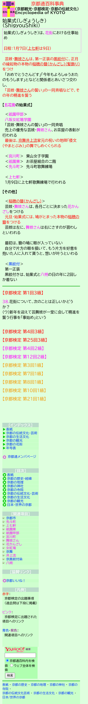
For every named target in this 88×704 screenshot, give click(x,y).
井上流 (31, 140)
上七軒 (33, 48)
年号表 (11, 448)
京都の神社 (15, 486)
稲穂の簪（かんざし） (25, 201)
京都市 (11, 518)
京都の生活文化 (17, 436)
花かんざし (14, 544)
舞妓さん (21, 59)
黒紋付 (59, 59)
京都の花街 (14, 444)
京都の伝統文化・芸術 (21, 433)
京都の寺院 (15, 489)
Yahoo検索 (20, 663)
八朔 (44, 274)
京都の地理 (15, 482)
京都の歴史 (19, 684)
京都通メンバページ (22, 456)
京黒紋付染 (14, 559)
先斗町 (14, 166)
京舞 (22, 140)
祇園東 (14, 161)
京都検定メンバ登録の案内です (41, 413)
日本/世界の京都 (13, 697)
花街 (49, 33)
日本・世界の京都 (19, 504)
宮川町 (14, 156)
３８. (5, 301)
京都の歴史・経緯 (19, 478)
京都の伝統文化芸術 (16, 693)
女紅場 (11, 548)
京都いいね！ (16, 580)
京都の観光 (14, 440)
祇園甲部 (16, 114)
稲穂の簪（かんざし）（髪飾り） (56, 64)
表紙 (9, 429)
